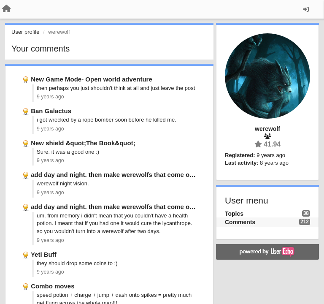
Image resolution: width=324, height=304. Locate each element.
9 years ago (50, 97)
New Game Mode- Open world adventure (91, 79)
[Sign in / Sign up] (305, 9)
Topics (234, 213)
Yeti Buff (44, 254)
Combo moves (52, 286)
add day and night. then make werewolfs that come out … (117, 174)
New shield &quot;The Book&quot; (83, 143)
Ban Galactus (51, 110)
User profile (25, 32)
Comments (240, 222)
